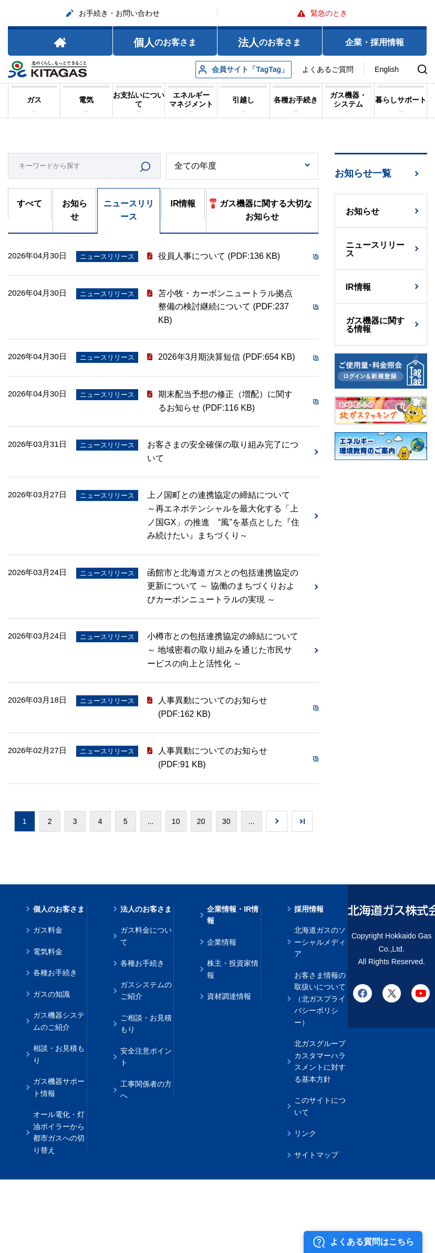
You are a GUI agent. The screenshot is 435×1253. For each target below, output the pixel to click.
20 (201, 821)
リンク (305, 1133)
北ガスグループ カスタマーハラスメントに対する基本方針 (320, 1061)
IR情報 (182, 203)
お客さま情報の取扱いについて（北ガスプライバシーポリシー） (320, 999)
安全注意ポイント (146, 1057)
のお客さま (164, 42)
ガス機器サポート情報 (59, 1087)
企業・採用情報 (374, 42)
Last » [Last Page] (302, 821)
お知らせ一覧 (363, 173)
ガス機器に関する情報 (375, 324)
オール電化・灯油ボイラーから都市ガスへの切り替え (59, 1132)
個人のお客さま (59, 909)
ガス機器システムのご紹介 (59, 1021)
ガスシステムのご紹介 (146, 990)
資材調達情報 (229, 996)
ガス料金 (48, 930)
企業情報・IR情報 (232, 915)
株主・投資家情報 (232, 969)
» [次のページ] (277, 821)
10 (176, 821)
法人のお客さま (146, 909)
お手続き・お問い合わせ (113, 13)
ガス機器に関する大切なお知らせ (260, 209)
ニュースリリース (128, 210)
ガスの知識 (51, 994)
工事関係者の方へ (146, 1090)
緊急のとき (322, 13)
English (387, 69)
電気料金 (48, 951)
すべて (29, 203)
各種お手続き (55, 972)
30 (226, 821)
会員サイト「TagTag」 (243, 69)
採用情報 (309, 909)
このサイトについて (320, 1106)
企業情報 (221, 942)
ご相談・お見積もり (146, 1024)
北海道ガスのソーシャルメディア (320, 942)
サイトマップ (316, 1155)
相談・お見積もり (59, 1054)
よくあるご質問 (328, 69)
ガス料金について (146, 936)
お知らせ (74, 210)
